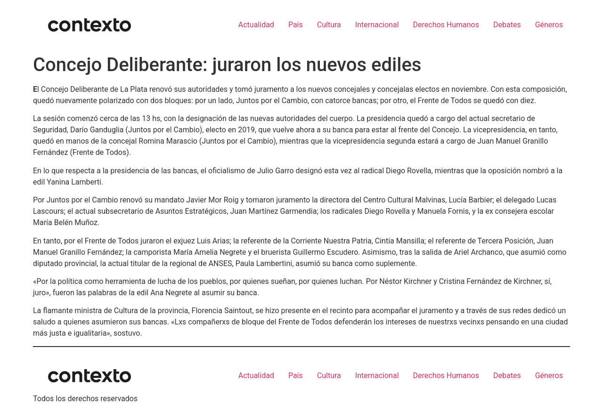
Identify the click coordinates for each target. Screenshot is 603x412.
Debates (507, 24)
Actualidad (256, 24)
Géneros (549, 24)
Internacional (377, 24)
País (295, 24)
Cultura (329, 24)
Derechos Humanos (446, 24)
